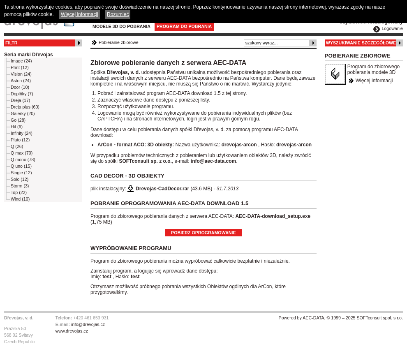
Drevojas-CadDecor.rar (162, 189)
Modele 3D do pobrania (121, 26)
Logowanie (392, 28)
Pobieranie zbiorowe (119, 42)
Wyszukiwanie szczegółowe (361, 42)
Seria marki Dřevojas (28, 55)
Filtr (11, 42)
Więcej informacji (374, 80)
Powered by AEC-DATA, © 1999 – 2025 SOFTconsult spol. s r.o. (341, 317)
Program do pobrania (184, 26)
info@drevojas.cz (88, 324)
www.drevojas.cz (72, 330)
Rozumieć (118, 14)
